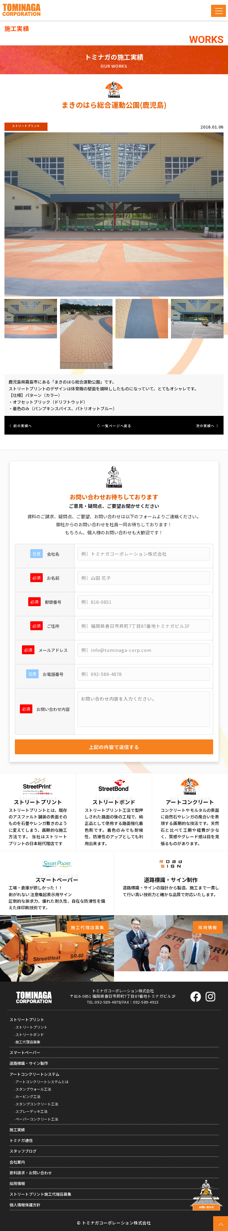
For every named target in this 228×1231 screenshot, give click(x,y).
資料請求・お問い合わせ (31, 1172)
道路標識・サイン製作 (29, 1063)
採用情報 (17, 1183)
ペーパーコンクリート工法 (36, 1118)
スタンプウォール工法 (33, 1088)
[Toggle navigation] (218, 11)
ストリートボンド (29, 1034)
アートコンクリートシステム (34, 1074)
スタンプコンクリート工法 (36, 1103)
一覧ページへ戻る (114, 425)
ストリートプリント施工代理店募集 (40, 1194)
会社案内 (17, 1162)
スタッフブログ (23, 1151)
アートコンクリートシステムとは (42, 1081)
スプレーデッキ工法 (31, 1111)
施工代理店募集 (27, 1041)
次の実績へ (207, 425)
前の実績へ (20, 425)
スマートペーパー (25, 1052)
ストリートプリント (27, 1019)
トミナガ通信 (21, 1140)
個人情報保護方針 (25, 1205)
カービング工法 (27, 1096)
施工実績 (17, 1129)
